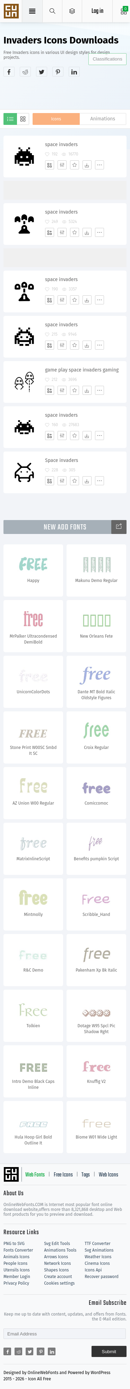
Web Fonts (35, 1175)
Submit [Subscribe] (109, 1351)
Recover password (102, 1276)
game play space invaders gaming (82, 370)
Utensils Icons (16, 1270)
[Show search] (52, 11)
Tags (85, 1175)
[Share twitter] (41, 72)
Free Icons (63, 1175)
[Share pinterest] (57, 72)
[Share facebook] (9, 72)
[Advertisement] (66, 92)
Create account (58, 1276)
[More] (99, 164)
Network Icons (57, 1263)
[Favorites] (74, 164)
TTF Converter (97, 1243)
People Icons (15, 1263)
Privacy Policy (16, 1283)
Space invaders (61, 460)
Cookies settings (59, 1283)
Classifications (107, 59)
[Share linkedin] (74, 72)
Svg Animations (99, 1250)
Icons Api (93, 1270)
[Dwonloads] (87, 164)
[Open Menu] (72, 11)
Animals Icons (16, 1256)
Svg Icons (12, 12)
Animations (102, 119)
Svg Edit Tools (57, 1243)
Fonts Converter (18, 1250)
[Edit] (62, 164)
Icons (56, 119)
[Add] (49, 164)
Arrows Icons (56, 1256)
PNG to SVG (14, 1243)
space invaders (61, 144)
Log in (97, 11)
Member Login (16, 1276)
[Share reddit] (25, 72)
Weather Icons (98, 1256)
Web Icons (108, 1175)
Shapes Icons (56, 1270)
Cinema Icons (97, 1263)
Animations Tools (60, 1250)
